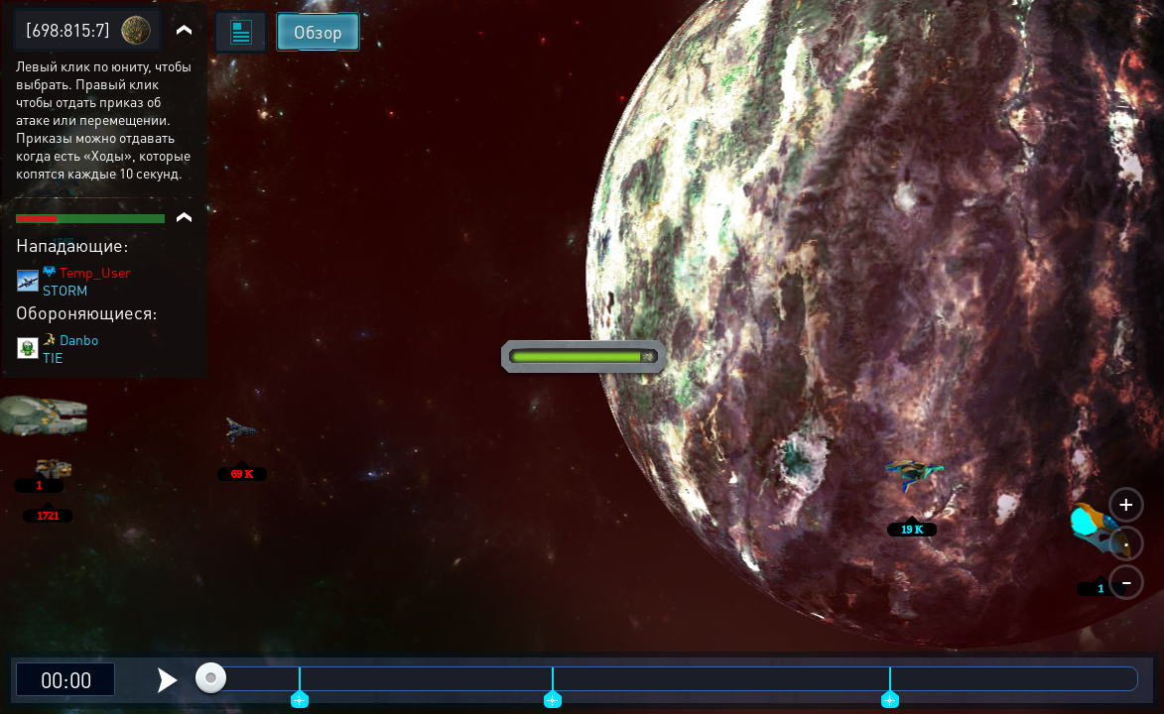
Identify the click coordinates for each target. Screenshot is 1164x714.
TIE (53, 357)
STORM (65, 289)
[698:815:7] (68, 29)
